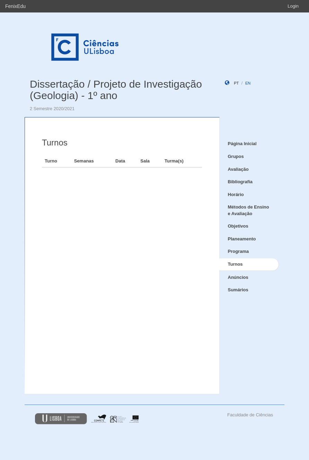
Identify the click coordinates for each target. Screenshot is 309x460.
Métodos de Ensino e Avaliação (248, 210)
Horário (236, 194)
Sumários (238, 289)
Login (293, 6)
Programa (238, 251)
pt (236, 83)
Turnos (235, 264)
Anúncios (238, 277)
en (247, 83)
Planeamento (242, 238)
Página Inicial (242, 143)
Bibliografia (240, 181)
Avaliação (238, 169)
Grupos (236, 156)
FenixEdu (15, 6)
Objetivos (238, 226)
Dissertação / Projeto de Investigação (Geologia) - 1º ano (116, 89)
